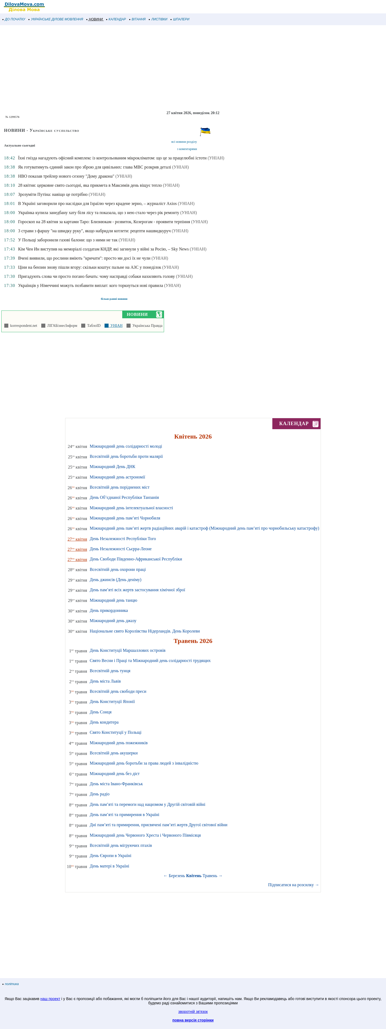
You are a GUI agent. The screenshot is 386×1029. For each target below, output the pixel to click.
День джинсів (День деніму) (116, 579)
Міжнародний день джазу (113, 620)
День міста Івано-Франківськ (116, 783)
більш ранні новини (114, 298)
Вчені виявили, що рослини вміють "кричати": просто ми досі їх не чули (84, 258)
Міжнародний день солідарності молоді (126, 446)
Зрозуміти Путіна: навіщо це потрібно (52, 194)
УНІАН (116, 326)
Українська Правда (146, 326)
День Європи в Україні (110, 855)
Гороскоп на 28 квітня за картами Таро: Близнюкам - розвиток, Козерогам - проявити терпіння (104, 221)
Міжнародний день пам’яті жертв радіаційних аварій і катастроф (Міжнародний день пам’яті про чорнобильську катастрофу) (204, 528)
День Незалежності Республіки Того (123, 538)
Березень (177, 875)
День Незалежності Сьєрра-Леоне (121, 549)
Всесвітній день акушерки (114, 753)
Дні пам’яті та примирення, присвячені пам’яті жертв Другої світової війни (159, 824)
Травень (210, 875)
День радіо (100, 794)
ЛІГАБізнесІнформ (61, 326)
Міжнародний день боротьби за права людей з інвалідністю (144, 763)
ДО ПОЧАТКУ (14, 19)
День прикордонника (109, 610)
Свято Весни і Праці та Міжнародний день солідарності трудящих (150, 660)
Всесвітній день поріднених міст (120, 487)
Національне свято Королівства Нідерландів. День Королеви (145, 631)
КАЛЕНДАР (116, 19)
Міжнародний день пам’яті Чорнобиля (125, 518)
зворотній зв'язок (193, 1011)
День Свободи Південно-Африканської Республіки (136, 559)
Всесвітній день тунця (110, 670)
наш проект (50, 999)
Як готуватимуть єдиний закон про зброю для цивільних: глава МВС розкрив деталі (94, 167)
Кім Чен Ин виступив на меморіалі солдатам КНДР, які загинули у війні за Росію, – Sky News (103, 249)
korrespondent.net (22, 326)
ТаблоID (93, 326)
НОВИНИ (95, 19)
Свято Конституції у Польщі (116, 732)
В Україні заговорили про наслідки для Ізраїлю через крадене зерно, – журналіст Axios (97, 203)
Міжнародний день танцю (113, 600)
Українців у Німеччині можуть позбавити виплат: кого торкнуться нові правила (90, 285)
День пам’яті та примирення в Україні (124, 814)
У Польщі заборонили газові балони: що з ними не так (67, 240)
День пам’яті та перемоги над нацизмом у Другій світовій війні (147, 804)
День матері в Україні (109, 866)
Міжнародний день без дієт (115, 773)
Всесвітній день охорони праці (118, 569)
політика (11, 984)
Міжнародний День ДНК (112, 466)
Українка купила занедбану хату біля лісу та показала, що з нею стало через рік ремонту (98, 212)
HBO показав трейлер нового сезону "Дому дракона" (66, 176)
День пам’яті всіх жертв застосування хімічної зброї (137, 590)
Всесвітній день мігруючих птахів (121, 845)
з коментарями (187, 149)
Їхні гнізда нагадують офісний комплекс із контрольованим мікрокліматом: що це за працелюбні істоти (112, 158)
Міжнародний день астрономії (117, 477)
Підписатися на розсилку (293, 884)
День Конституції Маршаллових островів (128, 650)
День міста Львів (105, 681)
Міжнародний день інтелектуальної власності (131, 508)
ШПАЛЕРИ (180, 19)
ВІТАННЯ (137, 19)
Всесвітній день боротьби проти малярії (126, 456)
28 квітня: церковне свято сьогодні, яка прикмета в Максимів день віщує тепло (90, 185)
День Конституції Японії (112, 701)
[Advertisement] (161, 68)
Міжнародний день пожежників (119, 742)
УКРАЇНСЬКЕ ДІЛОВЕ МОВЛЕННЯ (56, 19)
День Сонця (101, 712)
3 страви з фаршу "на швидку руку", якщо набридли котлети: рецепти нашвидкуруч (94, 231)
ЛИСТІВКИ (158, 19)
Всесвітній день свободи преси (118, 691)
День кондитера (104, 722)
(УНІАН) (216, 158)
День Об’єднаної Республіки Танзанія (124, 497)
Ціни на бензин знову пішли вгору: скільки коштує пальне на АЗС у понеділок (89, 267)
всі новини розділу (184, 142)
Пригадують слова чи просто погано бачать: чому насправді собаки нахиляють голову (96, 276)
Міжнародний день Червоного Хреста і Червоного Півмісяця (145, 835)
